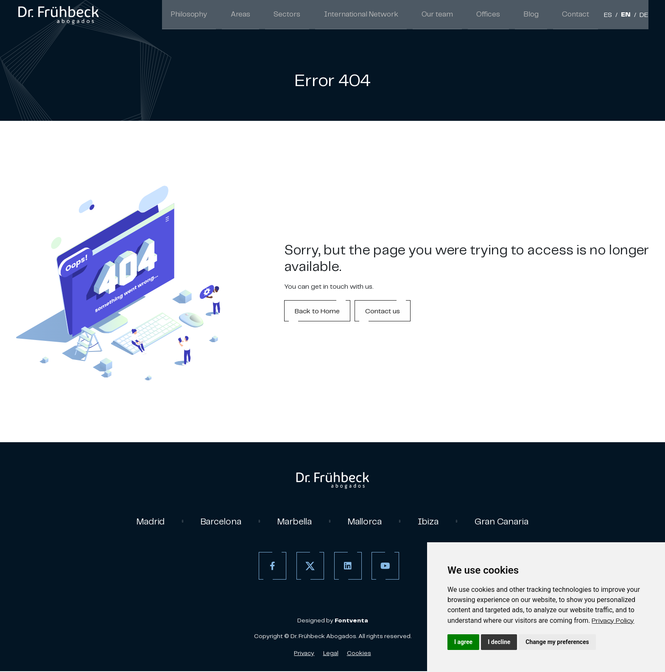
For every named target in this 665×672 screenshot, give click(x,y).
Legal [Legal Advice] (330, 654)
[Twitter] (308, 566)
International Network (387, 15)
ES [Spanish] (608, 16)
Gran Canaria (507, 521)
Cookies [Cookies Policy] (359, 654)
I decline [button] (499, 642)
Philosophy (233, 15)
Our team (456, 15)
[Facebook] (271, 566)
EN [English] (626, 16)
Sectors (319, 15)
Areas (279, 15)
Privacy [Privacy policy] (304, 654)
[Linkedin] (346, 566)
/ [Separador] (616, 16)
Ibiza (432, 521)
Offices (501, 15)
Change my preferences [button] (557, 642)
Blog (539, 15)
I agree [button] (463, 642)
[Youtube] (384, 566)
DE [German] (644, 16)
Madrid (145, 521)
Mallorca (367, 521)
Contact (578, 15)
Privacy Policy (613, 620)
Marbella (294, 521)
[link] (613, 620)
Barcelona (217, 521)
